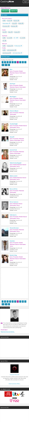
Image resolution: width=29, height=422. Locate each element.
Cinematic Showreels (14, 374)
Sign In (25, 1)
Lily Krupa (12, 83)
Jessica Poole (13, 150)
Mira (11, 69)
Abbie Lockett (13, 176)
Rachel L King (13, 255)
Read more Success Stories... (8, 331)
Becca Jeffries (13, 189)
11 (6, 65)
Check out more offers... (14, 383)
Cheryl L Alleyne (14, 110)
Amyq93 (12, 137)
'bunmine (12, 241)
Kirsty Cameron (14, 202)
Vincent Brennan (14, 228)
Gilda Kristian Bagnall (15, 163)
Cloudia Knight (14, 124)
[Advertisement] (14, 283)
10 (3, 65)
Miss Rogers (13, 96)
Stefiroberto (13, 215)
